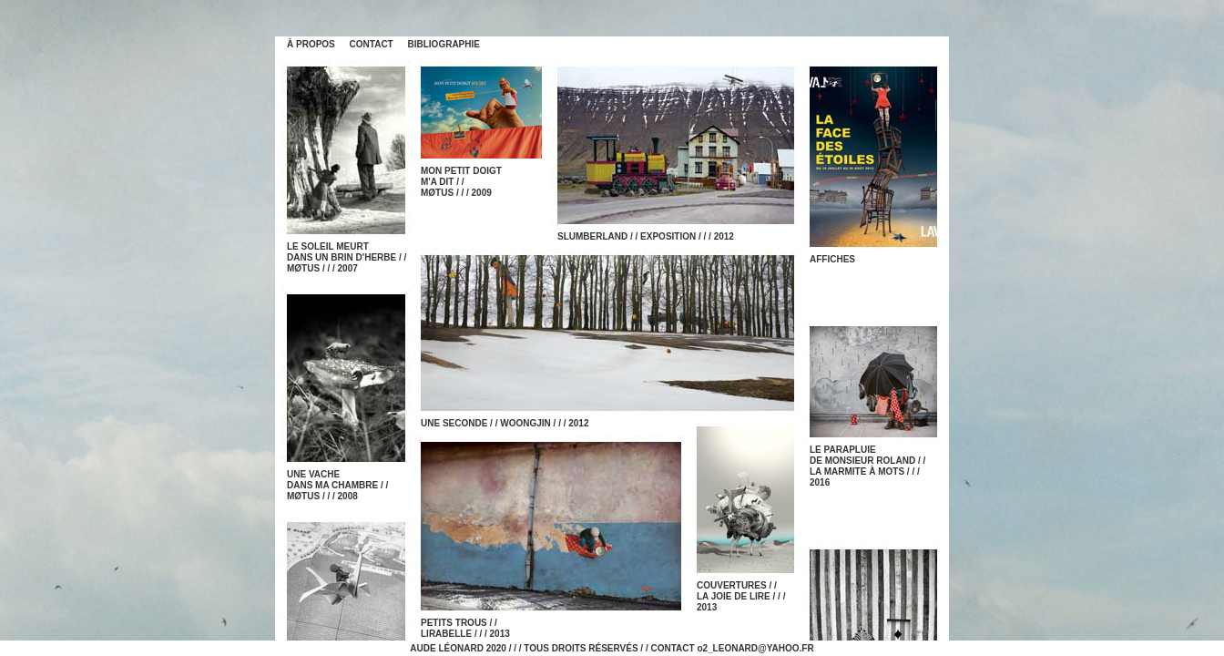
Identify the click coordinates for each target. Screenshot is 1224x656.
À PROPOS (311, 44)
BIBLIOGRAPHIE (444, 44)
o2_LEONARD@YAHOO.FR (755, 648)
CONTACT (371, 44)
